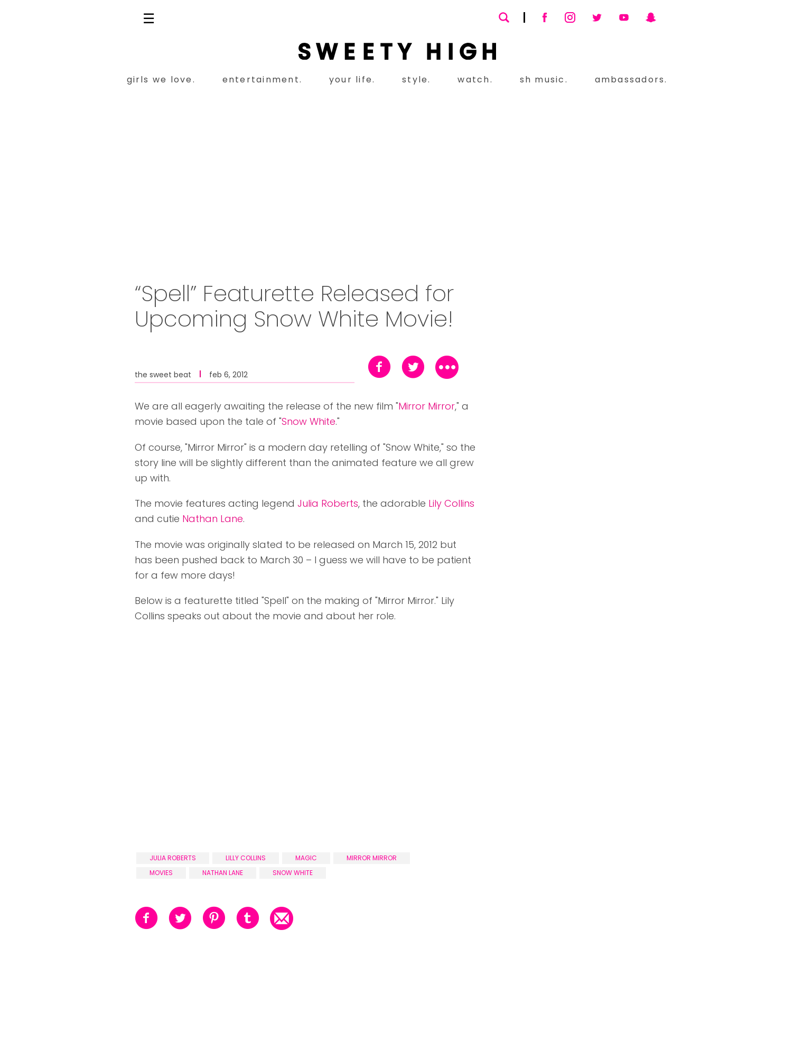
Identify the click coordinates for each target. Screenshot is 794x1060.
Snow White (308, 421)
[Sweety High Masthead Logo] (397, 51)
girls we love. (161, 79)
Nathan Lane (212, 518)
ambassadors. (631, 79)
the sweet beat (163, 373)
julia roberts (173, 857)
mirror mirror (372, 857)
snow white (293, 872)
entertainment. (262, 79)
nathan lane (222, 872)
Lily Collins (451, 503)
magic (306, 857)
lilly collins (246, 857)
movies (161, 872)
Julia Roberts (327, 503)
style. (416, 79)
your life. (352, 79)
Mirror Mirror (426, 406)
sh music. (544, 79)
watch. (474, 79)
